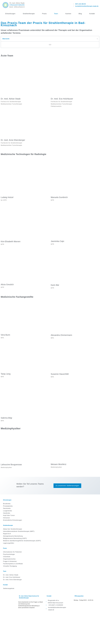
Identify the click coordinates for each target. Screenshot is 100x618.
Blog (80, 13)
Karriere (68, 13)
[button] (97, 38)
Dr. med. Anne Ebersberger (13, 140)
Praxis (44, 13)
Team (56, 13)
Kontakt (92, 13)
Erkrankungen (10, 13)
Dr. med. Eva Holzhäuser (62, 99)
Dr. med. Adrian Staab (10, 99)
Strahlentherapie (29, 13)
